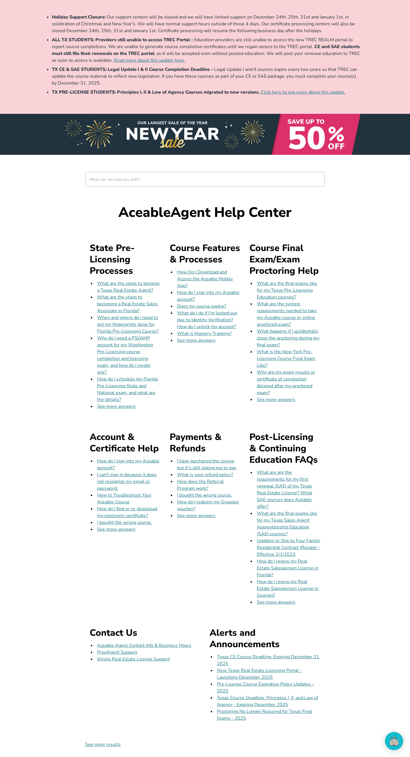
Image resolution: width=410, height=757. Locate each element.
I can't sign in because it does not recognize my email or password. (127, 481)
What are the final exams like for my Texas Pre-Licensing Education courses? (287, 290)
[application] (394, 741)
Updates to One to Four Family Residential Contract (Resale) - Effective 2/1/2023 (288, 548)
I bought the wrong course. (124, 522)
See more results (103, 744)
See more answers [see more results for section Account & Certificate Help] (116, 529)
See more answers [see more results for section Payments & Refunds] (196, 516)
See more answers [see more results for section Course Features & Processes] (196, 340)
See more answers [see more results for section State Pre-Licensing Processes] (116, 406)
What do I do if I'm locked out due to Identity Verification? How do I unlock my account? (207, 320)
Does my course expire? (201, 306)
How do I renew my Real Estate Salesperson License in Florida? (287, 568)
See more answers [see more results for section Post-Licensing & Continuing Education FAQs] (276, 602)
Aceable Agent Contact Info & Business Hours (144, 645)
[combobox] (205, 179)
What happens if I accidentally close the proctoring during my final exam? (288, 338)
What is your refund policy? (205, 475)
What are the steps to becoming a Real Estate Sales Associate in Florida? (127, 304)
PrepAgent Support (117, 652)
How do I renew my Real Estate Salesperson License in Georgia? (287, 588)
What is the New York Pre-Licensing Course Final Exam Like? (286, 359)
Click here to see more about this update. (303, 92)
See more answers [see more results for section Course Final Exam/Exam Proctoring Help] (276, 399)
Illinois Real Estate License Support (133, 659)
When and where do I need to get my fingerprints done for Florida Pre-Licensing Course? (128, 324)
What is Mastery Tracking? (204, 333)
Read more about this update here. (149, 60)
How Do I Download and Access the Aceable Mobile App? (205, 279)
